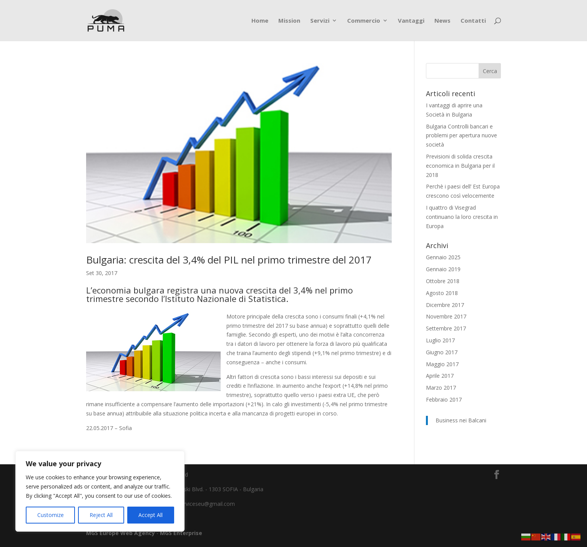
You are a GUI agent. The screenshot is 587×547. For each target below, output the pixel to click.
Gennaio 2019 (443, 269)
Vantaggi (411, 21)
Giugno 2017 (441, 352)
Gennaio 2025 (443, 257)
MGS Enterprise (181, 533)
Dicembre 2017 (445, 305)
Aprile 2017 (440, 375)
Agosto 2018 (442, 293)
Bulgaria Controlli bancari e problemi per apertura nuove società (461, 135)
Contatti (473, 21)
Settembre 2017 (446, 328)
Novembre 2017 (446, 316)
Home (259, 21)
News (442, 21)
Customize (50, 515)
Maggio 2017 (442, 364)
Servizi (319, 21)
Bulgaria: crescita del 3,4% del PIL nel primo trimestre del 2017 (229, 260)
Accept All (150, 515)
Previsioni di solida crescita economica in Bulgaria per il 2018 (460, 165)
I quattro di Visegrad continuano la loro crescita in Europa (462, 217)
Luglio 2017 (440, 340)
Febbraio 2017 (444, 399)
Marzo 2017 (441, 387)
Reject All (101, 515)
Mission (289, 21)
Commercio (363, 21)
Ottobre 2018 (442, 281)
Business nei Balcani (461, 420)
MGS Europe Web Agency (121, 533)
